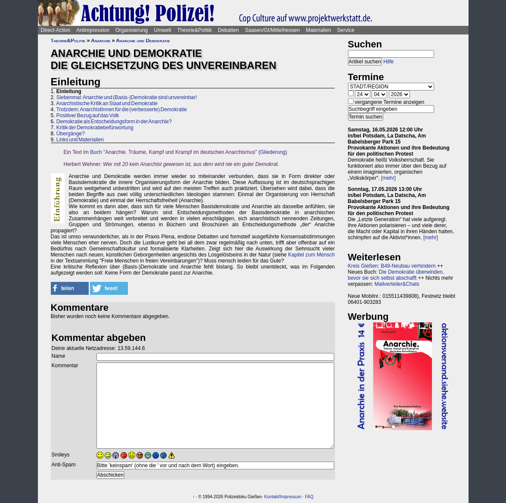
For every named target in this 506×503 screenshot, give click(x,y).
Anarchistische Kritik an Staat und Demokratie (107, 103)
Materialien (318, 30)
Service (345, 30)
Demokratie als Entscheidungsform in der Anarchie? (114, 122)
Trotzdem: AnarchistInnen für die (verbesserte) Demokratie (121, 109)
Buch (96, 152)
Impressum (290, 496)
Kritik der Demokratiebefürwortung (94, 128)
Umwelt (162, 30)
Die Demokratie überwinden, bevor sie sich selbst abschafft (396, 275)
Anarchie (100, 40)
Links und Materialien (80, 140)
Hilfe (388, 62)
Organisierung (131, 30)
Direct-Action (56, 30)
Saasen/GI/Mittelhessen (272, 30)
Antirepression (92, 30)
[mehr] (388, 178)
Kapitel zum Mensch (311, 255)
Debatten (228, 30)
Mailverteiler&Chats (397, 284)
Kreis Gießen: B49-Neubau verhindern (392, 266)
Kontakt (271, 496)
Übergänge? (70, 134)
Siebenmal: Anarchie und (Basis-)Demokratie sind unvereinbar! (126, 97)
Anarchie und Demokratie (143, 40)
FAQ (309, 496)
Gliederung (273, 152)
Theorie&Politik (194, 30)
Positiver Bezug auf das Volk (87, 115)
